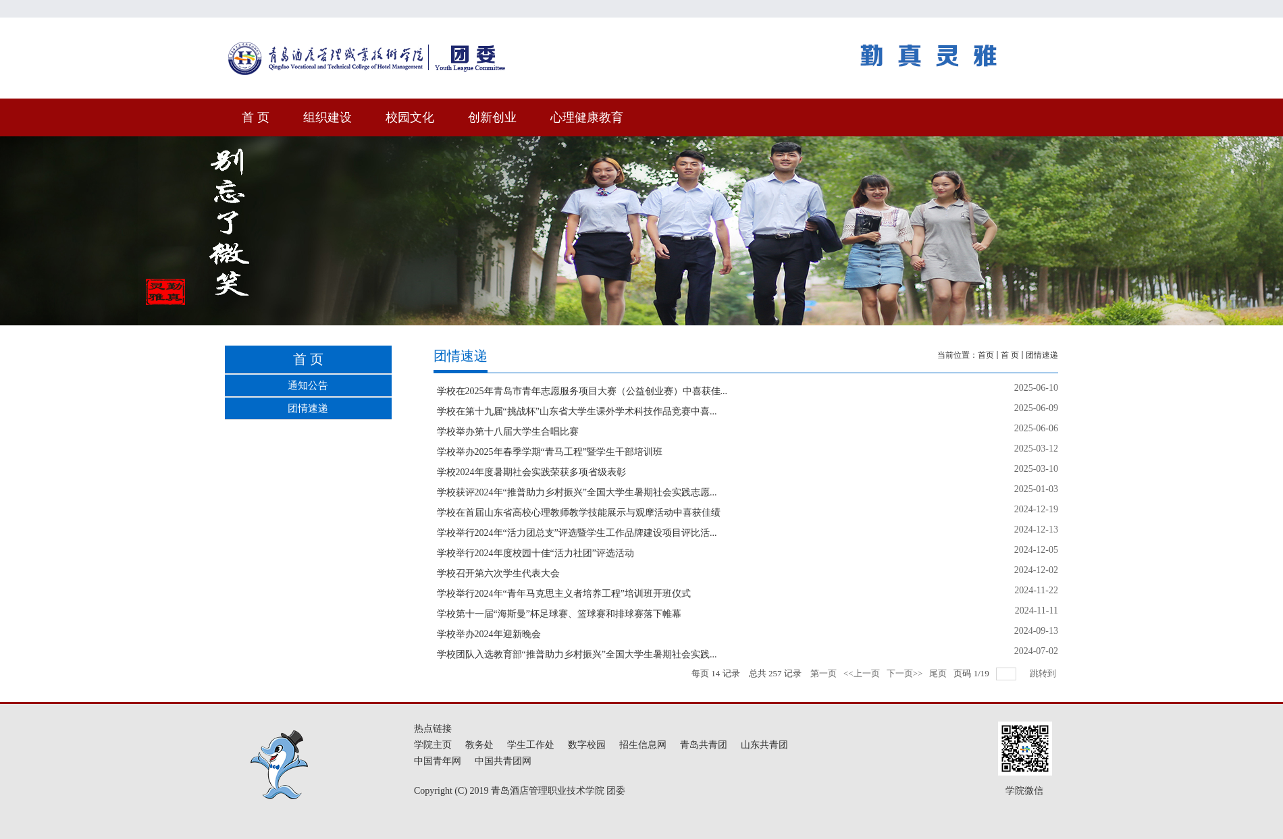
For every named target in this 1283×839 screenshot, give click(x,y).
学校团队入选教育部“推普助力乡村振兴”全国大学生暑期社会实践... (577, 654)
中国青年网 (437, 761)
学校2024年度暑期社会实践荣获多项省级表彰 (531, 472)
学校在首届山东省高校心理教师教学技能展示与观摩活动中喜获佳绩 (579, 513)
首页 (986, 355)
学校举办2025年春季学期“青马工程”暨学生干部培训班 (549, 452)
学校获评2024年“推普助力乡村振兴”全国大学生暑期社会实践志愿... (577, 492)
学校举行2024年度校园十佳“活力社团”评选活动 (535, 553)
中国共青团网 (503, 761)
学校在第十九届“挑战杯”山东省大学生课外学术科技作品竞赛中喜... (577, 411)
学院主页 (433, 745)
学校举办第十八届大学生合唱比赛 (508, 432)
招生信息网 (642, 745)
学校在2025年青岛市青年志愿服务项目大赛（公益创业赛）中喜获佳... (582, 391)
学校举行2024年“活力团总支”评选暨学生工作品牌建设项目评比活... (577, 533)
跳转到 (1044, 673)
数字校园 (587, 745)
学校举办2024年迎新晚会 (489, 634)
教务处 (479, 745)
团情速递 (1042, 355)
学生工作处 (530, 745)
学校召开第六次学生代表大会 (498, 573)
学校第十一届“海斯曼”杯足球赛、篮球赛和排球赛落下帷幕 (559, 614)
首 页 (1010, 355)
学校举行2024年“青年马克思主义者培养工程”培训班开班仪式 (564, 594)
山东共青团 (764, 745)
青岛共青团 (703, 745)
